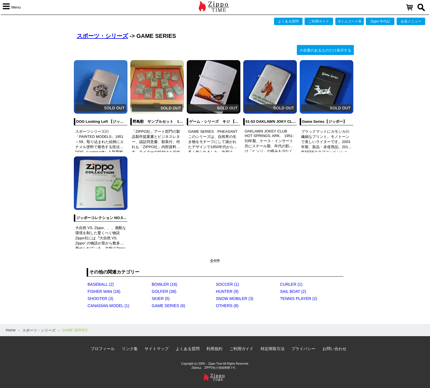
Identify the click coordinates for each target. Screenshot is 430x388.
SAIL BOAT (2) (293, 291)
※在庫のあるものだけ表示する (325, 50)
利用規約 (214, 348)
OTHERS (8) (227, 305)
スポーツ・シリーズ (102, 36)
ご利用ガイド (319, 21)
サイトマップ (157, 348)
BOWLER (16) (164, 284)
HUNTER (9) (227, 291)
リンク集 (130, 348)
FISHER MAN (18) (104, 291)
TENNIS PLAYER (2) (298, 298)
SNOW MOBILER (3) (234, 298)
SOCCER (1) (227, 284)
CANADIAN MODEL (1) (108, 305)
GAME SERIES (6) (168, 305)
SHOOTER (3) (100, 298)
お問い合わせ (334, 348)
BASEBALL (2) (101, 284)
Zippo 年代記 (380, 21)
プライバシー (303, 348)
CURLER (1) (291, 284)
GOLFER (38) (164, 291)
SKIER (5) (161, 298)
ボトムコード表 (350, 21)
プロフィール (103, 348)
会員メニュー (411, 21)
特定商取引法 (273, 348)
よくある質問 (288, 21)
